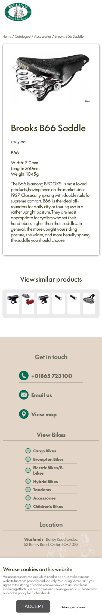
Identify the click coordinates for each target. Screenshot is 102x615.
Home (6, 36)
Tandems (42, 489)
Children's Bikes (48, 506)
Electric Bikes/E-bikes (48, 470)
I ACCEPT (33, 606)
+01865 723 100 (51, 375)
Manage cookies (73, 606)
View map (44, 414)
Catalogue (23, 36)
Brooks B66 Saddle (69, 36)
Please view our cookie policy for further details (50, 590)
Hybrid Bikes (45, 481)
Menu (91, 12)
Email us (41, 395)
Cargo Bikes (44, 450)
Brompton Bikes (48, 459)
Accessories (42, 36)
